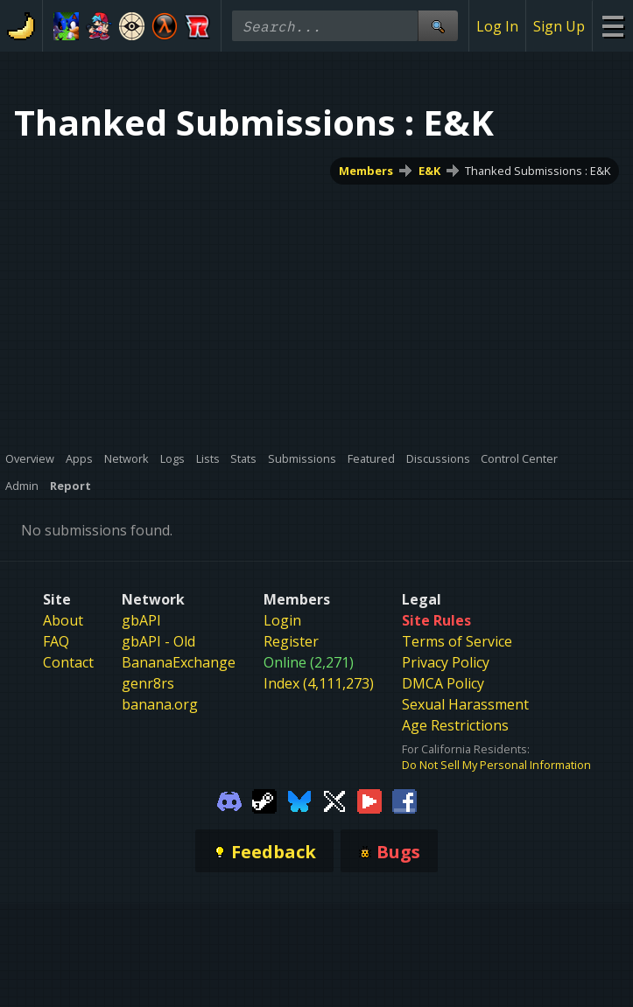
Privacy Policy (445, 662)
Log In (497, 26)
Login (282, 620)
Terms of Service (457, 641)
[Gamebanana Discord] (229, 799)
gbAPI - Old (158, 641)
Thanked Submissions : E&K (537, 170)
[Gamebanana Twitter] (334, 799)
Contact (68, 662)
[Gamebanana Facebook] (404, 799)
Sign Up (559, 26)
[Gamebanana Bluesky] (299, 799)
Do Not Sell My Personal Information (496, 765)
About (63, 620)
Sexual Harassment (465, 704)
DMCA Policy (443, 683)
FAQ (56, 641)
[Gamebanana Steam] (264, 799)
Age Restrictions (455, 725)
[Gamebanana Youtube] (369, 799)
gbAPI (141, 620)
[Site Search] (438, 25)
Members (366, 170)
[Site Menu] (612, 26)
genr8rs (148, 683)
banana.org (160, 704)
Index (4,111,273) (319, 683)
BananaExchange (179, 662)
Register (291, 641)
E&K (429, 170)
